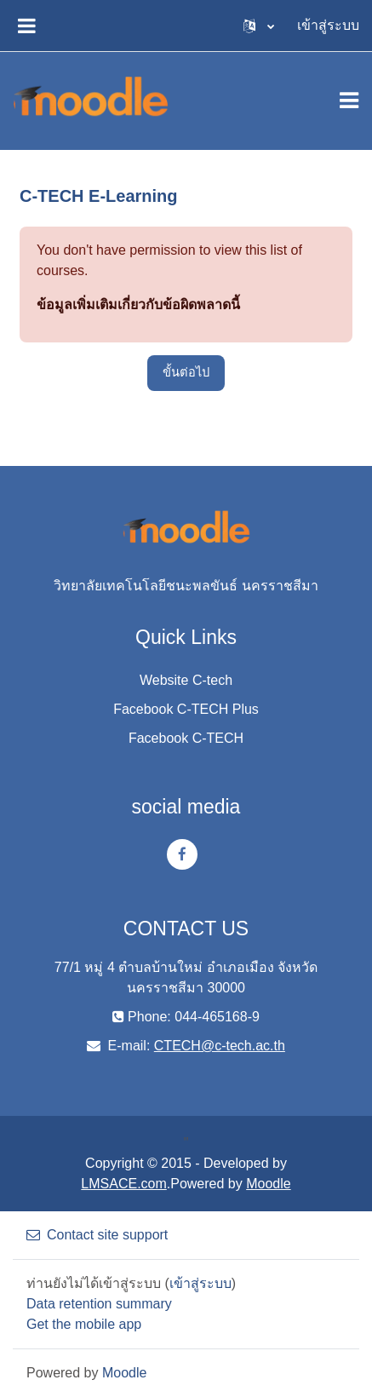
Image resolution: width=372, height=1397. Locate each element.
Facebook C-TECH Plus (186, 709)
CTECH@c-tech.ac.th (219, 1045)
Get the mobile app (83, 1324)
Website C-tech (186, 680)
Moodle (268, 1183)
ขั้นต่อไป (186, 372)
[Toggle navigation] (349, 100)
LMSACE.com (123, 1183)
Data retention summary (99, 1303)
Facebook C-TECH (186, 738)
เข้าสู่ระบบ (328, 25)
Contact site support (97, 1234)
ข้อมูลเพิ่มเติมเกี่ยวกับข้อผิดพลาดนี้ (138, 304)
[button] (258, 25)
